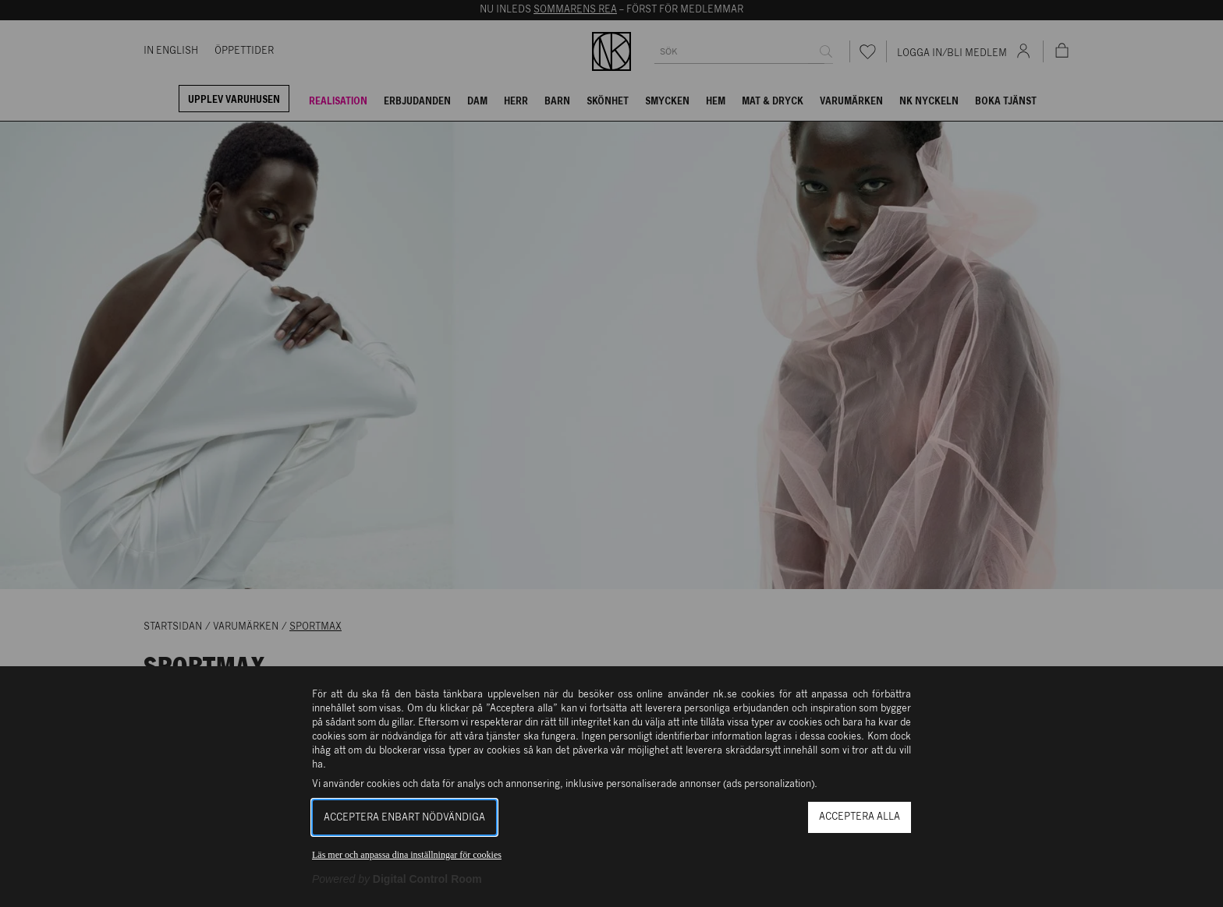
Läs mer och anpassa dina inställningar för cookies (407, 854)
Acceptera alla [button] (859, 817)
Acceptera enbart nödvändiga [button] (404, 817)
